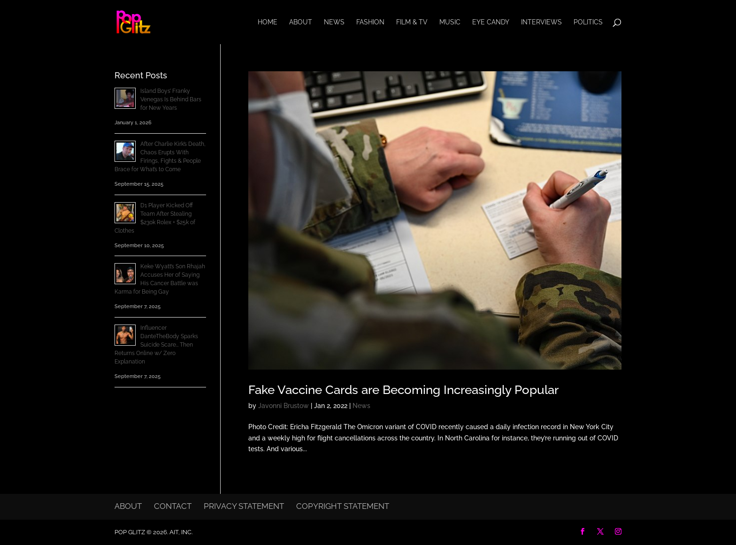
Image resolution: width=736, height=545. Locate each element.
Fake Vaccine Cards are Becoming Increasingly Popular (403, 390)
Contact (173, 506)
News (334, 22)
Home (267, 22)
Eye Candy (490, 22)
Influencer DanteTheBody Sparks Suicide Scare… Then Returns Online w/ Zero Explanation (156, 345)
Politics (588, 22)
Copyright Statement (342, 506)
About (300, 22)
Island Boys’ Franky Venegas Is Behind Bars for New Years (170, 99)
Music (449, 22)
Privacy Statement (244, 506)
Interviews (541, 22)
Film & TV (412, 22)
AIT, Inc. (180, 532)
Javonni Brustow (283, 405)
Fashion (370, 22)
